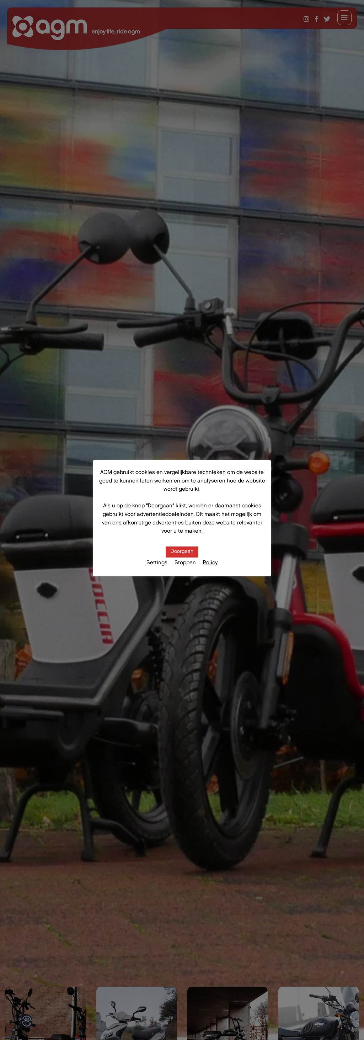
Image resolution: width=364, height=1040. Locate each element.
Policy (210, 563)
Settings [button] (156, 563)
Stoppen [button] (185, 563)
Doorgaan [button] (182, 551)
